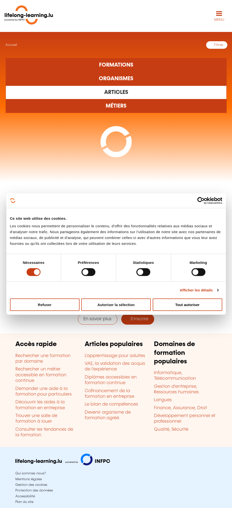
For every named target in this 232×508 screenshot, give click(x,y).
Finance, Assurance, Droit (180, 408)
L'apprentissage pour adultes (115, 356)
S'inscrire (137, 319)
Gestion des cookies (31, 485)
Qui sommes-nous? (30, 473)
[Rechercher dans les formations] (116, 65)
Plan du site (24, 502)
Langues (163, 400)
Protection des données (34, 490)
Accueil (10, 45)
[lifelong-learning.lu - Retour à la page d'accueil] (28, 16)
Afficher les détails (196, 290)
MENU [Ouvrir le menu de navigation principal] (219, 19)
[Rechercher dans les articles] (116, 92)
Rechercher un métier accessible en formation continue (40, 375)
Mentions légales (28, 479)
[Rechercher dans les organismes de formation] (116, 79)
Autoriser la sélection (116, 305)
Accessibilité (25, 496)
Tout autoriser (187, 305)
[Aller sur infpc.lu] (62, 464)
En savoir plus (97, 319)
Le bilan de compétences (111, 404)
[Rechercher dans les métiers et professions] (116, 106)
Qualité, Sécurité (171, 429)
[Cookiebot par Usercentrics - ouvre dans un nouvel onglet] (201, 200)
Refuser (44, 305)
